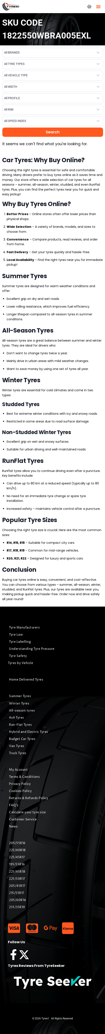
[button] (98, 6)
